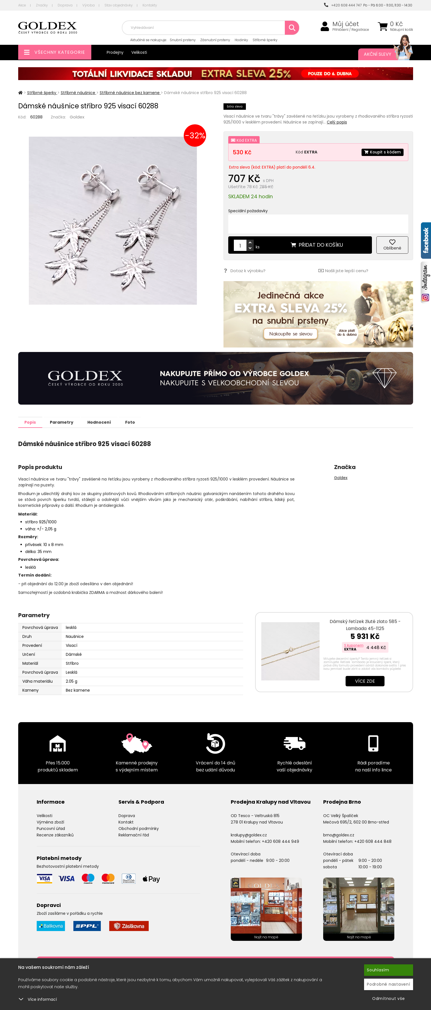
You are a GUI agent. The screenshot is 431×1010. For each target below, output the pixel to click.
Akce (22, 5)
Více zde (365, 681)
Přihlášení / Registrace (350, 30)
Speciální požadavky (248, 211)
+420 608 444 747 (343, 5)
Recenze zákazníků (55, 835)
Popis (31, 422)
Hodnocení (104, 422)
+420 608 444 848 (373, 841)
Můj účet (345, 24)
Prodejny (115, 52)
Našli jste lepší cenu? (343, 271)
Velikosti (139, 52)
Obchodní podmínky (138, 828)
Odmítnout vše (388, 998)
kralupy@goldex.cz (249, 835)
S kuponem (354, 645)
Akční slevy (383, 54)
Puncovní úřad (51, 828)
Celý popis (337, 122)
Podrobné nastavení (388, 984)
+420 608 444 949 (280, 841)
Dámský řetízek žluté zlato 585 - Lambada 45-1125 (365, 624)
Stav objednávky (118, 5)
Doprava (65, 5)
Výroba (88, 5)
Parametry (64, 422)
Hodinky (241, 40)
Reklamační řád (133, 835)
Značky (42, 5)
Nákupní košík (401, 30)
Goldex (77, 117)
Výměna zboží (50, 822)
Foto (137, 422)
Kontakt (126, 822)
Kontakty (150, 5)
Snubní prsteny (183, 40)
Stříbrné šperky (265, 40)
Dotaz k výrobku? (244, 271)
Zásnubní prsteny (215, 40)
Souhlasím (378, 970)
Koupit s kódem (382, 152)
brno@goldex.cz (338, 835)
